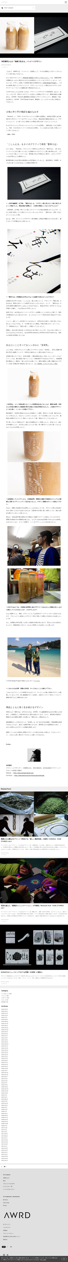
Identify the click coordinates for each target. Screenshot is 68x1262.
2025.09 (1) (4, 1019)
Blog (4, 1181)
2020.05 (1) (4, 1087)
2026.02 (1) (4, 1011)
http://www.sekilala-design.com (23, 773)
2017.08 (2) (4, 1136)
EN (11, 1247)
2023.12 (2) (4, 1056)
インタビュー (4, 67)
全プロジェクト (7, 1224)
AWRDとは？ (6, 1178)
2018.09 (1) (4, 1113)
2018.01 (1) (4, 1126)
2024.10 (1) (4, 1040)
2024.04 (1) (4, 1050)
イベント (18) (5, 996)
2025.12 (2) (4, 1015)
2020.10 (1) (4, 1085)
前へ (5, 1166)
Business (5, 1200)
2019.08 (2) (4, 1099)
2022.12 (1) (4, 1070)
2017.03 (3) (4, 1144)
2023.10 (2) (4, 1058)
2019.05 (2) (4, 1103)
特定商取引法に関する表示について (11, 1236)
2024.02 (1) (4, 1052)
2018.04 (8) (4, 1123)
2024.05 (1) (4, 1048)
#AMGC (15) (4, 1002)
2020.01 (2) (4, 1093)
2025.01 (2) (4, 1034)
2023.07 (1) (4, 1062)
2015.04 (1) (4, 1160)
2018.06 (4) (4, 1119)
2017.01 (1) (4, 1146)
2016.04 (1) (4, 1150)
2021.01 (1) (4, 1083)
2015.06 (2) (4, 1158)
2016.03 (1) (4, 1152)
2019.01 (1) (4, 1107)
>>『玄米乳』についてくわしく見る (45, 364)
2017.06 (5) (4, 1140)
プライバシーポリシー (8, 1233)
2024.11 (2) (4, 1038)
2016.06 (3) (4, 1148)
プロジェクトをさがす (9, 1183)
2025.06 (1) (4, 1025)
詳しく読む (43, 1260)
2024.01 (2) (4, 1054)
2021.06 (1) (4, 1077)
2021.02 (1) (4, 1081)
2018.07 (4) (4, 1117)
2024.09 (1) (4, 1042)
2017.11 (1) (4, 1130)
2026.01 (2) (4, 1013)
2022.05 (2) (4, 1072)
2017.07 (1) (4, 1138)
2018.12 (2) (4, 1109)
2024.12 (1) (4, 1036)
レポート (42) (5, 998)
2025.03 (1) (4, 1032)
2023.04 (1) (4, 1064)
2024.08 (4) (4, 1044)
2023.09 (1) (4, 1060)
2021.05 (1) (4, 1079)
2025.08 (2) (4, 1021)
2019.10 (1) (4, 1097)
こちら (38, 681)
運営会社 (5, 1239)
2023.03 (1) (4, 1066)
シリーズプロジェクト (9, 1189)
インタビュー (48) (6, 994)
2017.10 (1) (4, 1132)
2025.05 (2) (4, 1028)
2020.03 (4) (4, 1089)
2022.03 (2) (4, 1074)
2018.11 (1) (4, 1111)
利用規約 (5, 1230)
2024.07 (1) (4, 1046)
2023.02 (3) (4, 1068)
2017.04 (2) (4, 1142)
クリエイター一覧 (7, 1186)
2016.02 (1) (4, 1154)
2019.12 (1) (4, 1095)
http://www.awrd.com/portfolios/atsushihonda (29, 776)
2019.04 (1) (4, 1105)
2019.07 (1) (4, 1101)
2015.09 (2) (4, 1156)
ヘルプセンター (7, 1227)
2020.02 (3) (4, 1091)
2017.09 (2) (4, 1134)
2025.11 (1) (4, 1017)
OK (64, 1259)
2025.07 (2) (4, 1023)
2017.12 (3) (4, 1128)
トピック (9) (4, 1000)
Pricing (5, 1205)
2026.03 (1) (4, 1009)
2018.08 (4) (4, 1115)
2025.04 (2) (4, 1030)
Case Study (6, 1202)
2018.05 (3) (4, 1121)
